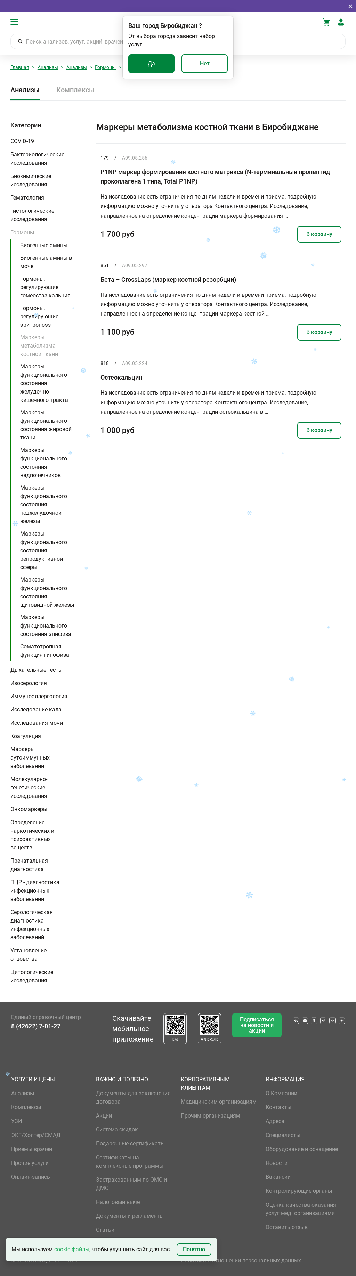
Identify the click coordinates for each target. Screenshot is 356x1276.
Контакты (278, 1107)
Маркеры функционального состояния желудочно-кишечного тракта (44, 383)
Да (151, 63)
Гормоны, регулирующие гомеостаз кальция (45, 287)
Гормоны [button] (22, 232)
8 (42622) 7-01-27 (35, 1026)
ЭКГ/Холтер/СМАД (35, 1135)
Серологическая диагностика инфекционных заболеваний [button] (31, 925)
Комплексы (75, 90)
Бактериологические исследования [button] (37, 158)
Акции (104, 1115)
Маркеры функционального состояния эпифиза (45, 625)
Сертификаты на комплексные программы (129, 1161)
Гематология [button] (27, 197)
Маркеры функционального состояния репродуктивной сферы (43, 550)
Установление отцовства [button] (28, 954)
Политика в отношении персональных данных (241, 1260)
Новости (277, 1163)
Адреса (275, 1121)
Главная (19, 67)
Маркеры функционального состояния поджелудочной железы (43, 504)
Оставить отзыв (287, 1227)
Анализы (48, 67)
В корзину (319, 234)
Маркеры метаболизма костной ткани (39, 345)
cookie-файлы (71, 1249)
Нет (205, 63)
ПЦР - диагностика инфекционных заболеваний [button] (34, 890)
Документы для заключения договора (133, 1097)
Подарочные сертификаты (130, 1143)
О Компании (281, 1093)
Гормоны (105, 67)
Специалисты (283, 1135)
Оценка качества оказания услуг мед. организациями (301, 1208)
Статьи (105, 1230)
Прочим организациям (210, 1115)
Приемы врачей (31, 1149)
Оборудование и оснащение (302, 1149)
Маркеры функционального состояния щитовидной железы (47, 592)
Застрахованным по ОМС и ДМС (131, 1183)
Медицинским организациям (219, 1101)
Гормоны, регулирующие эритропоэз (39, 316)
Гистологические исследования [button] (32, 215)
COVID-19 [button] (22, 141)
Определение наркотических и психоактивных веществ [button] (32, 835)
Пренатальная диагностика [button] (29, 864)
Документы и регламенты (130, 1216)
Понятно (194, 1249)
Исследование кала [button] (36, 709)
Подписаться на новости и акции (257, 1025)
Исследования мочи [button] (36, 722)
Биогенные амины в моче (46, 262)
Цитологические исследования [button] (31, 976)
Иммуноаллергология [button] (38, 696)
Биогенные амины (43, 245)
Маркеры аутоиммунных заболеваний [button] (30, 757)
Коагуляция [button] (25, 736)
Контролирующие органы (299, 1191)
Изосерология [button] (28, 683)
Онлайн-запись (30, 1177)
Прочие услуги (30, 1163)
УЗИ (16, 1121)
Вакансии (278, 1177)
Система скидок (117, 1129)
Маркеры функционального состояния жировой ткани (46, 425)
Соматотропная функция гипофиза (44, 650)
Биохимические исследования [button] (30, 180)
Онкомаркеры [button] (28, 809)
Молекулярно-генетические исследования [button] (28, 787)
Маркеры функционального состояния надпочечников (43, 462)
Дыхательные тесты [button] (36, 670)
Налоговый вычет (119, 1202)
